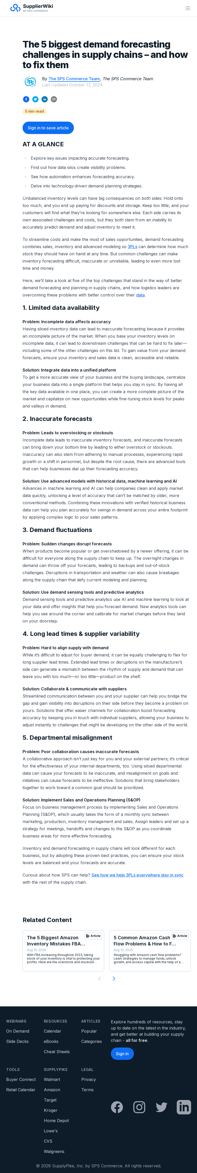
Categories (91, 1041)
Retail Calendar (20, 1089)
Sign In (122, 1053)
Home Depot (56, 1120)
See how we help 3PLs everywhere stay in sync (137, 875)
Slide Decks (17, 1041)
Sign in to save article (48, 127)
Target (50, 1100)
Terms (87, 1089)
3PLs (132, 246)
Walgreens (54, 1151)
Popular (89, 1031)
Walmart (52, 1079)
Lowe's (51, 1130)
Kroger (50, 1110)
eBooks (51, 1041)
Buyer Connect (21, 1079)
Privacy (88, 1079)
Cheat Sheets (57, 1051)
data (140, 294)
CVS (48, 1141)
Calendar (52, 1031)
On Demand (17, 1031)
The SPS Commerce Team (74, 78)
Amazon (52, 1089)
